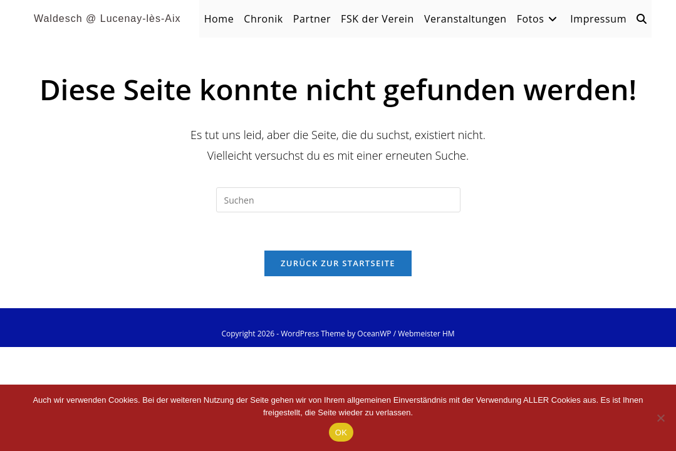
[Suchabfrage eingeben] (338, 199)
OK (341, 432)
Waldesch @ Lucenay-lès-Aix (107, 18)
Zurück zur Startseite (338, 263)
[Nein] (660, 418)
